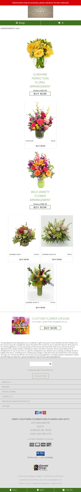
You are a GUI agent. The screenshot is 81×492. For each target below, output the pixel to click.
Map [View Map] (40, 490)
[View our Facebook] (36, 413)
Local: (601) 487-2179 (40, 433)
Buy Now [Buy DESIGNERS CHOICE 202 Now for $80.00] (57, 259)
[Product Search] (41, 364)
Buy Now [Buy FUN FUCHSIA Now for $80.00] (40, 146)
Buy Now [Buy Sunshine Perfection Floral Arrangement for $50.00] (40, 93)
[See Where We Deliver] (40, 376)
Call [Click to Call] (13, 490)
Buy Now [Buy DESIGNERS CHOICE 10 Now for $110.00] (40, 307)
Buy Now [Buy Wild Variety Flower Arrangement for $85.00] (40, 207)
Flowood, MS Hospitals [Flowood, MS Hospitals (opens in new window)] (53, 476)
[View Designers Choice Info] (24, 234)
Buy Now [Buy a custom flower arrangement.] (50, 328)
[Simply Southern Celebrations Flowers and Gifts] (40, 17)
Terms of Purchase (41, 483)
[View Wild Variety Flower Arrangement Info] (40, 170)
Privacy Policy (25, 483)
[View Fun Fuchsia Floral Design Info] (40, 121)
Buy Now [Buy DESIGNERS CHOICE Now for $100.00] (24, 259)
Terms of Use (56, 483)
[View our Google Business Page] (40, 413)
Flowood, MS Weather (28, 480)
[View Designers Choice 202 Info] (57, 231)
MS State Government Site (51, 480)
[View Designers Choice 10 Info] (40, 282)
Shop (20, 23)
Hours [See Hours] (67, 490)
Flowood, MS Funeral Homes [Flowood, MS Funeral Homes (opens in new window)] (29, 476)
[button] (40, 454)
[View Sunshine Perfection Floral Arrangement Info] (40, 52)
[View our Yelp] (44, 413)
